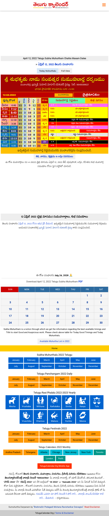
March (47, 360)
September (47, 366)
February (31, 360)
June (93, 360)
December (93, 366)
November (78, 366)
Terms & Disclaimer (64, 513)
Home (54, 348)
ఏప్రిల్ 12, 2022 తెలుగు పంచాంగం (55, 65)
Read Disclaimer (92, 507)
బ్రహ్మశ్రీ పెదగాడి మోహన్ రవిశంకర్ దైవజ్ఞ (55, 228)
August (31, 366)
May (78, 360)
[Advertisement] (54, 33)
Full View (65, 71)
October (62, 366)
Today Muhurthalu (47, 71)
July (16, 366)
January (15, 360)
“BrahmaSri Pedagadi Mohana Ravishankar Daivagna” (58, 507)
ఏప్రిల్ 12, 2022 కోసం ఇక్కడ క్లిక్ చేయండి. (35, 224)
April (62, 360)
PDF (80, 281)
